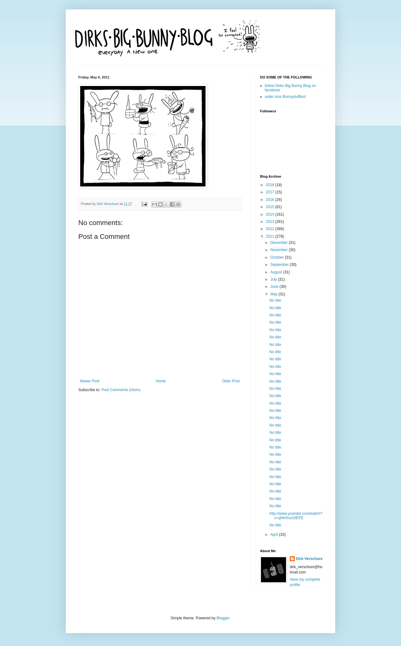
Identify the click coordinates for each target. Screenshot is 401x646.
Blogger (222, 618)
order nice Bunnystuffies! (285, 96)
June (274, 286)
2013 (270, 221)
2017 (270, 192)
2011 (270, 236)
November (279, 250)
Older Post (231, 381)
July (274, 279)
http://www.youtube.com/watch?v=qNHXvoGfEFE (295, 515)
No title (275, 300)
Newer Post (89, 381)
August (276, 272)
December (279, 242)
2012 (270, 229)
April (274, 534)
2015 (270, 207)
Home (161, 381)
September (280, 264)
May (274, 294)
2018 (270, 185)
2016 (270, 199)
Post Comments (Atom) (120, 390)
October (277, 257)
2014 (270, 214)
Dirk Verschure (108, 204)
